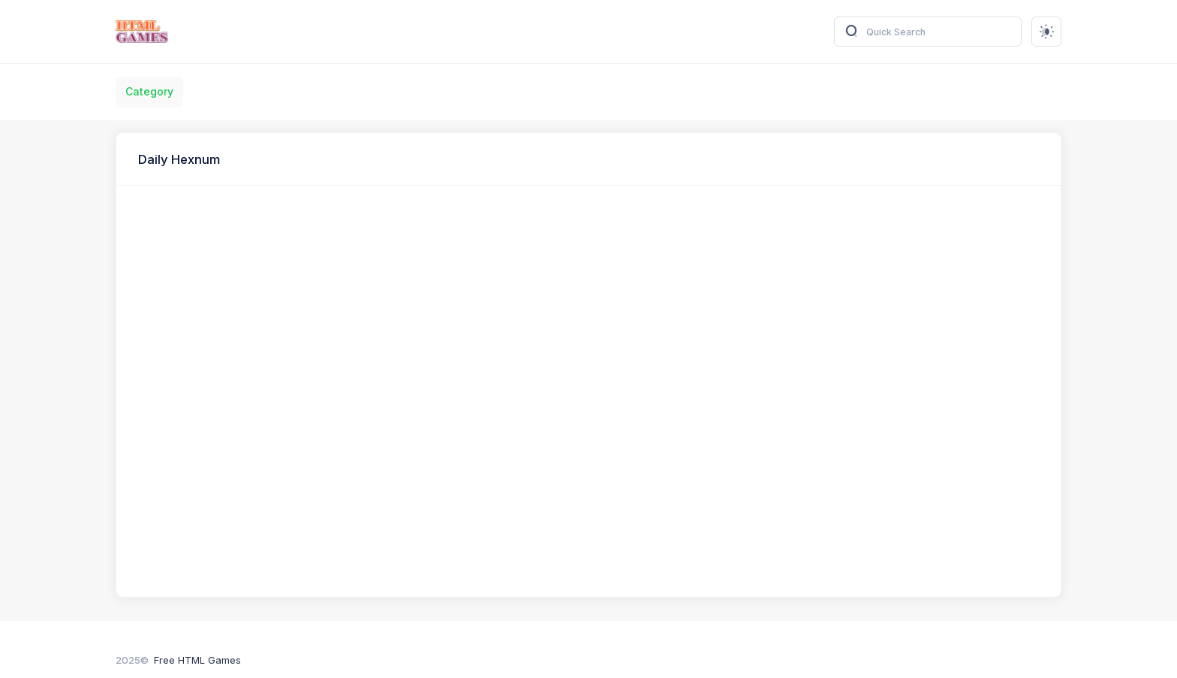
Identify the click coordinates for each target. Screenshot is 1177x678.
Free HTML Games (197, 660)
